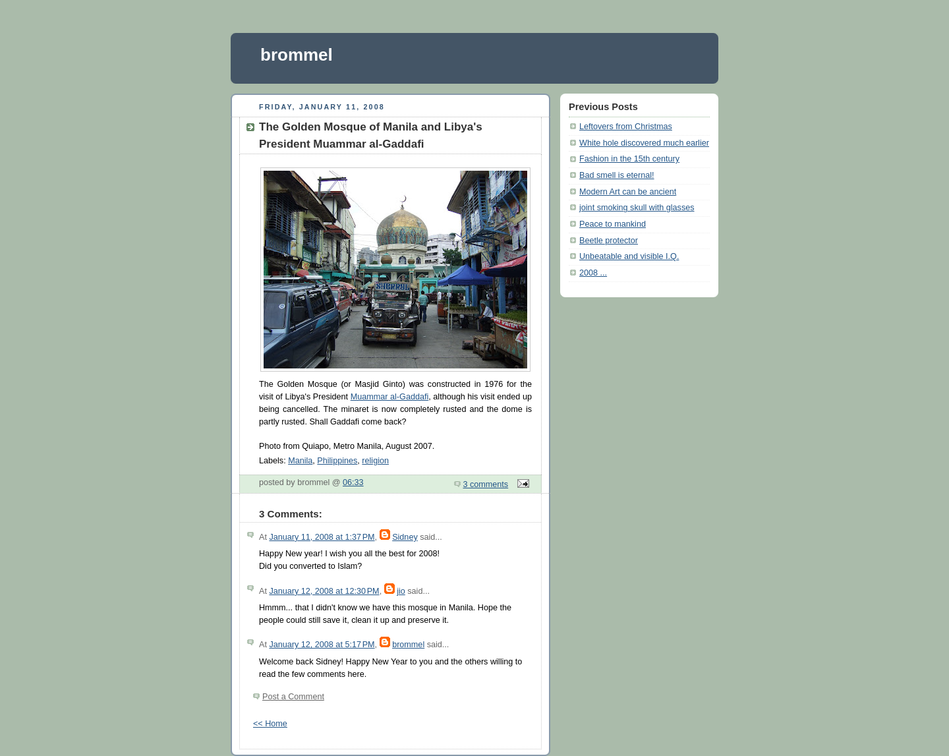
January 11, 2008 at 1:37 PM (321, 537)
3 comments (486, 484)
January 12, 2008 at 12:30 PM (324, 591)
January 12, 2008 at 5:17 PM (321, 644)
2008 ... (593, 272)
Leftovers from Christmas (625, 126)
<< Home (270, 723)
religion (375, 460)
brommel (296, 55)
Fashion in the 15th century (629, 158)
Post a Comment (293, 696)
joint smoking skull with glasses (637, 207)
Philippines (337, 460)
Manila (300, 460)
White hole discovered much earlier (644, 143)
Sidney (405, 537)
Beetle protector (608, 240)
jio (401, 591)
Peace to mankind (612, 224)
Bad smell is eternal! (616, 175)
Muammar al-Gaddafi (390, 396)
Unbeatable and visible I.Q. (629, 256)
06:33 (353, 482)
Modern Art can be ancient (627, 191)
